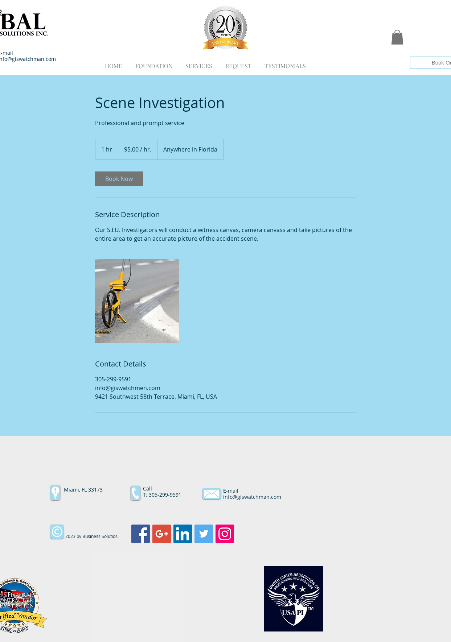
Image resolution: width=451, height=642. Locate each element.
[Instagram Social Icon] (225, 534)
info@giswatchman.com (252, 496)
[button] (397, 37)
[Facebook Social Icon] (140, 534)
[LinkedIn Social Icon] (182, 534)
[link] (119, 178)
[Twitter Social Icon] (203, 534)
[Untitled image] (137, 301)
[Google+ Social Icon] (161, 534)
